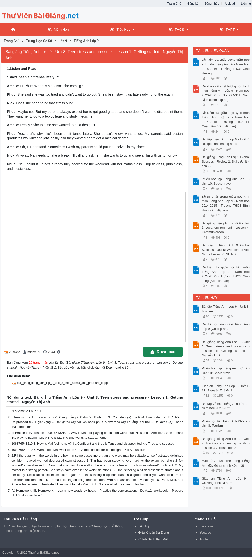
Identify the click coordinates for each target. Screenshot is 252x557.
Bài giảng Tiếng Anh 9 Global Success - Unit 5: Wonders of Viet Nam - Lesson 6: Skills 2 (225, 249)
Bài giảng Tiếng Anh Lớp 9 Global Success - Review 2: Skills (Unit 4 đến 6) (225, 161)
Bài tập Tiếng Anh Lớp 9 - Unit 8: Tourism (225, 309)
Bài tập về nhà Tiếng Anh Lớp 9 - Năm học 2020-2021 (225, 406)
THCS (176, 29)
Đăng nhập (212, 3)
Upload (230, 3)
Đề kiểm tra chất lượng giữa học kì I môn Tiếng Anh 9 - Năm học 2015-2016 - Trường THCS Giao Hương (225, 66)
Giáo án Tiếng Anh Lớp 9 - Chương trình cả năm (225, 481)
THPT (227, 29)
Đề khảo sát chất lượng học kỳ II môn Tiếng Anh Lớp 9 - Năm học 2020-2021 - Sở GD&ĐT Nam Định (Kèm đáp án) (225, 93)
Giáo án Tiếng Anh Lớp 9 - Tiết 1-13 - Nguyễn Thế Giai (225, 388)
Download (162, 352)
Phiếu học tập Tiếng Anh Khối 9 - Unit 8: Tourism (225, 423)
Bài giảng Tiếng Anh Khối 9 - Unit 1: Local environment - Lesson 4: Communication (225, 227)
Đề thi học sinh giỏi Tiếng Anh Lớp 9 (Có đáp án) (225, 326)
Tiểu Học (120, 29)
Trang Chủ (174, 3)
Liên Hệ (143, 526)
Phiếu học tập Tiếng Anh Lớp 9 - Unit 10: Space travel (225, 181)
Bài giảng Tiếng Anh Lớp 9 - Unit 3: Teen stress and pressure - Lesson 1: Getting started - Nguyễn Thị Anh (225, 348)
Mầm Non (58, 29)
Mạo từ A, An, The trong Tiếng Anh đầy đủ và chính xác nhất (225, 463)
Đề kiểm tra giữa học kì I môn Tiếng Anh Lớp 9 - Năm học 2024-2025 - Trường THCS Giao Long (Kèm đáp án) (225, 274)
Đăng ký (193, 3)
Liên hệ (246, 3)
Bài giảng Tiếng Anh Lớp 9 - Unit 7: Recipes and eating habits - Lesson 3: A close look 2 (225, 443)
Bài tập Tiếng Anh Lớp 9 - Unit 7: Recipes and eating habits (225, 141)
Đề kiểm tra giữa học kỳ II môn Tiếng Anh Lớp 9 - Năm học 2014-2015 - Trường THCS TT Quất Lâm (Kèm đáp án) (225, 119)
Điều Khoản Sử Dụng (153, 532)
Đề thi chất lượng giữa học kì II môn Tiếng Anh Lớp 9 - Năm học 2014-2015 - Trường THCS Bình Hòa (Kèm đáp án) (225, 203)
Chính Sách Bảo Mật (153, 539)
